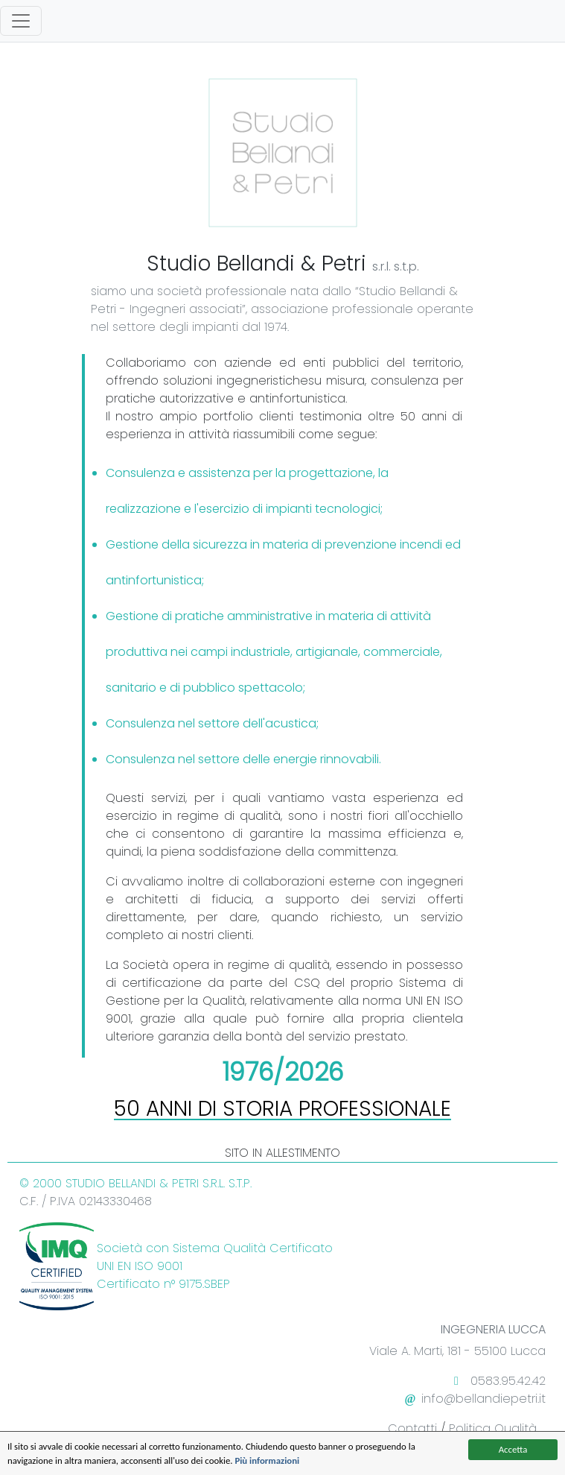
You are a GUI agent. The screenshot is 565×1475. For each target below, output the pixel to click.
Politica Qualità (493, 1428)
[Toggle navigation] (21, 21)
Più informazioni (266, 1460)
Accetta (513, 1449)
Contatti (412, 1428)
